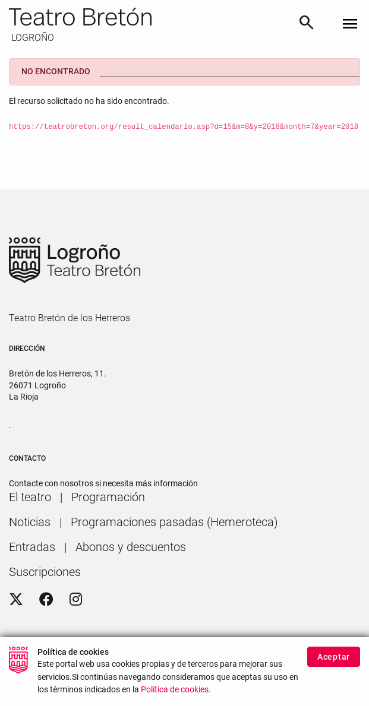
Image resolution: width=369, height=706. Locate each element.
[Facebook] (46, 599)
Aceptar (333, 664)
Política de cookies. (176, 697)
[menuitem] (30, 497)
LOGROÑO (31, 37)
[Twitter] (16, 599)
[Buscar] (306, 24)
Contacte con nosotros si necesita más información (103, 483)
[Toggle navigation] (350, 25)
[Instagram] (76, 599)
